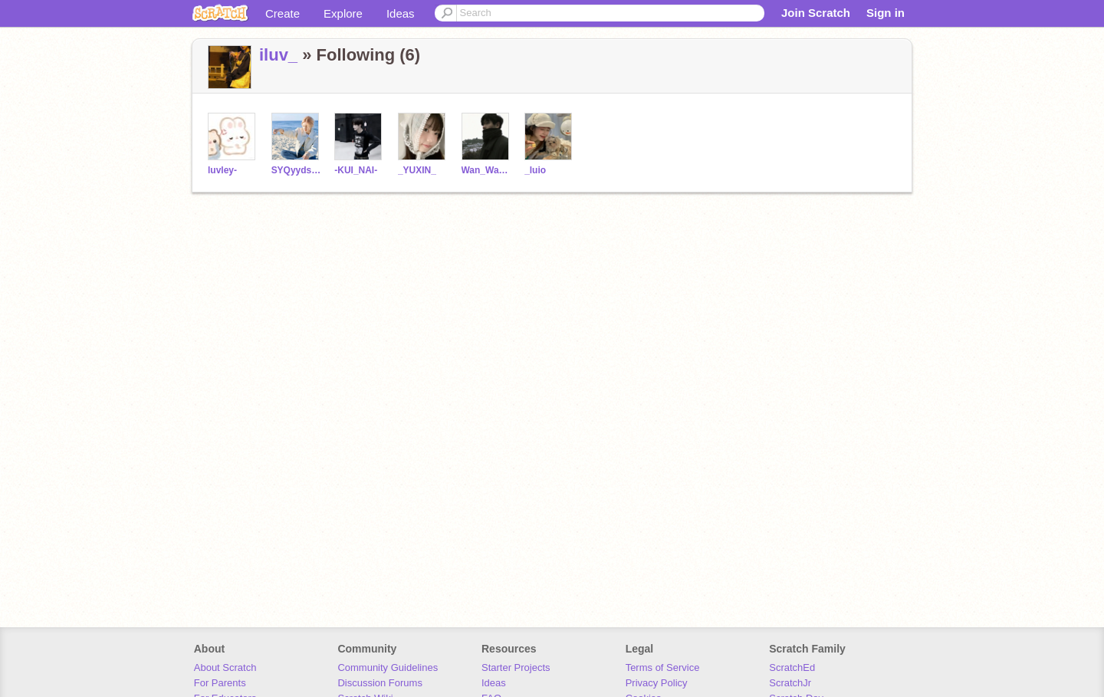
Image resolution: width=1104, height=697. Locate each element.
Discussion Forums (379, 683)
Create (282, 13)
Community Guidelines (387, 667)
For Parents (220, 683)
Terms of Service (663, 667)
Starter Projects (515, 667)
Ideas (400, 13)
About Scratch (225, 667)
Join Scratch (815, 12)
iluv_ (278, 54)
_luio (535, 170)
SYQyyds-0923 (297, 170)
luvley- (222, 170)
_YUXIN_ (417, 170)
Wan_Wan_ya (487, 170)
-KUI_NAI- (355, 170)
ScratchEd (792, 667)
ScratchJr (790, 683)
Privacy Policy (657, 683)
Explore (343, 13)
